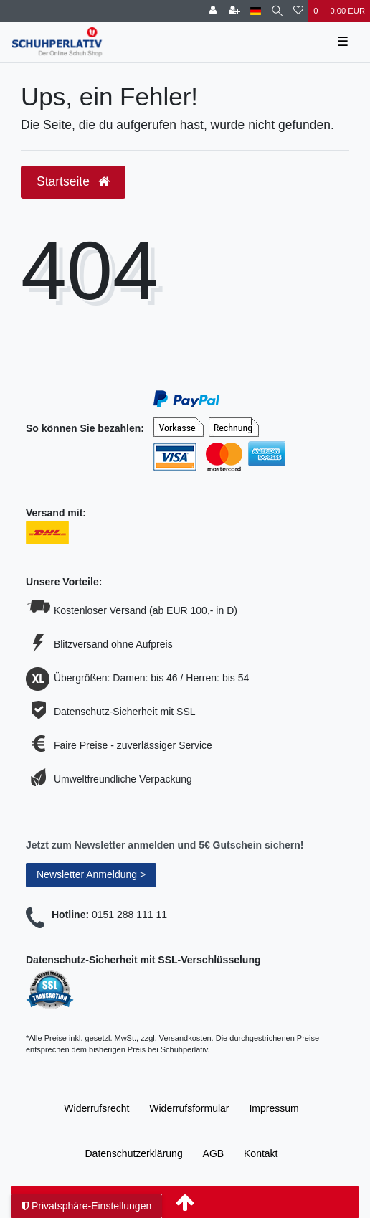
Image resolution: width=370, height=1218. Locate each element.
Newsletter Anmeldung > (91, 874)
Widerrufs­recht (96, 1108)
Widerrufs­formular (189, 1108)
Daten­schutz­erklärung (133, 1153)
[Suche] (277, 11)
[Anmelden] (213, 11)
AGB (213, 1153)
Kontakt (261, 1153)
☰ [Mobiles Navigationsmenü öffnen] (342, 41)
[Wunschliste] (298, 11)
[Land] (255, 11)
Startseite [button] (73, 181)
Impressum (273, 1108)
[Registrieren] (234, 11)
